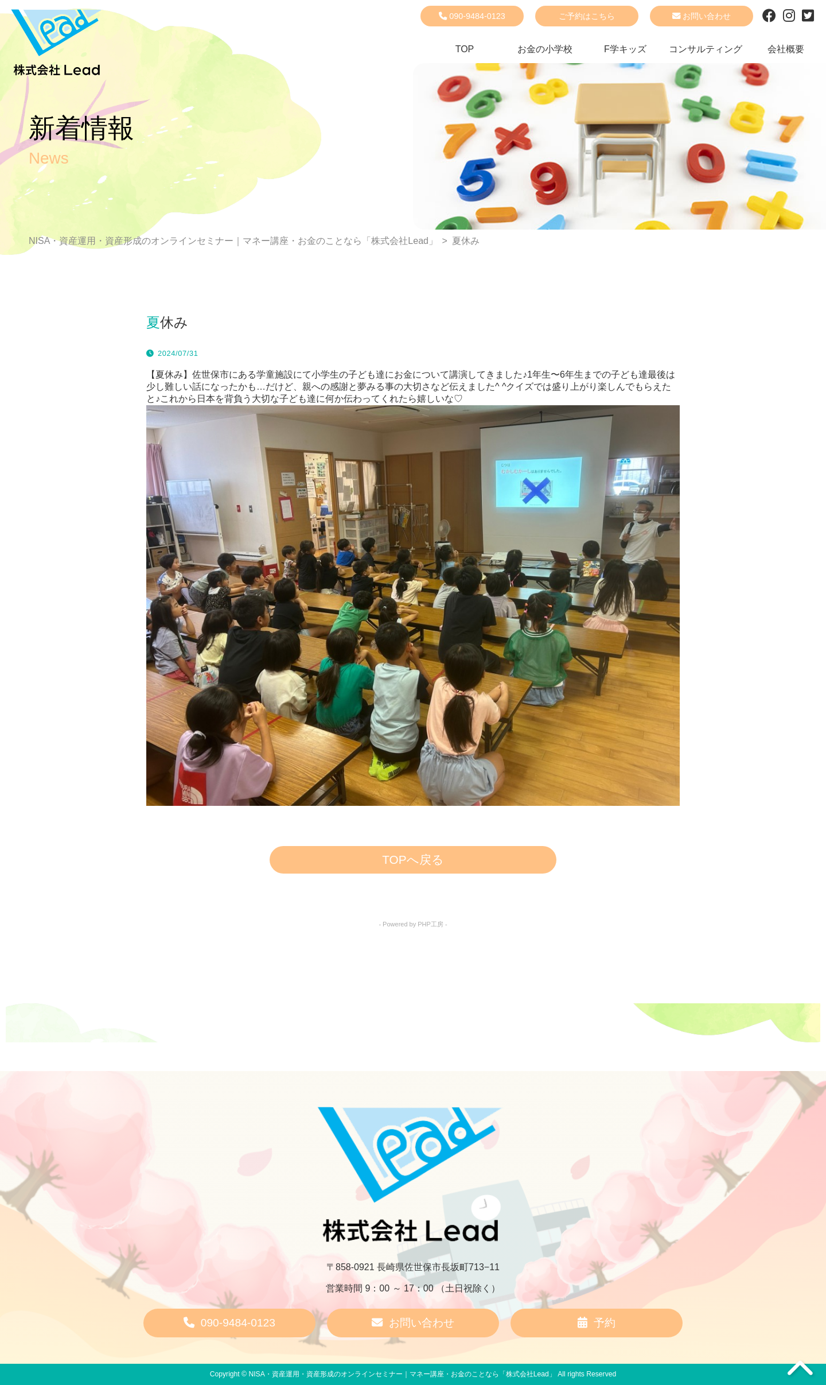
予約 (596, 1323)
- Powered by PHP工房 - (413, 924)
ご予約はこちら (587, 16)
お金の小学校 (544, 49)
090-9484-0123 (472, 16)
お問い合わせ (701, 16)
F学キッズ (625, 49)
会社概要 (785, 49)
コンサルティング (705, 49)
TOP (464, 49)
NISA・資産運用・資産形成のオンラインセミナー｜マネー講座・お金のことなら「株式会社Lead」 (401, 1374)
